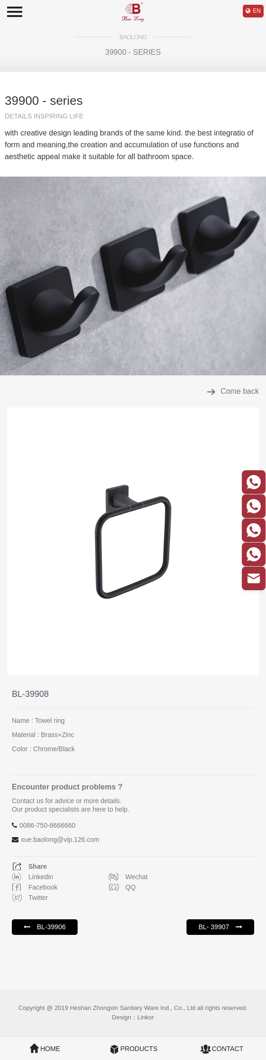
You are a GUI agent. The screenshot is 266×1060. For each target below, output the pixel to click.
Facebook (42, 887)
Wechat (136, 877)
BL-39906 (45, 927)
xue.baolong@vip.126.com (60, 839)
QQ (130, 887)
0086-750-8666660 (47, 825)
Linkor (145, 1017)
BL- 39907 (220, 927)
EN (257, 11)
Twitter (38, 897)
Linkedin (40, 877)
